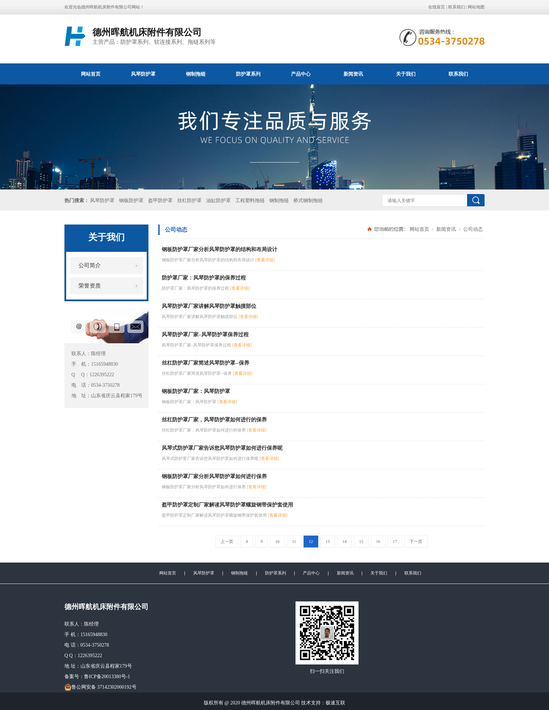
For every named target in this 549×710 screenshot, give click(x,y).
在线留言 (436, 7)
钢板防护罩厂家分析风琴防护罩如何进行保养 (214, 476)
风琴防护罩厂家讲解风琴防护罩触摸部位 (209, 306)
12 (311, 541)
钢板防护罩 (131, 200)
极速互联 (335, 702)
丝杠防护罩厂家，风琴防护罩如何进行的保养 (214, 419)
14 (344, 541)
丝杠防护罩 (189, 200)
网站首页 (90, 74)
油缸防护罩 (218, 200)
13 (328, 541)
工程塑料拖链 (250, 200)
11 (294, 541)
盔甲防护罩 (160, 200)
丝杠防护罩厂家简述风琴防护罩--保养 (205, 363)
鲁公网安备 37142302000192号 (100, 687)
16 (378, 541)
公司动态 (472, 229)
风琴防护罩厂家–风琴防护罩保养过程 (205, 334)
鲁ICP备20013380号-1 (107, 676)
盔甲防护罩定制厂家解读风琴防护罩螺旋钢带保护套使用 (227, 505)
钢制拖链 (196, 74)
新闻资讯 (353, 74)
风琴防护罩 (143, 74)
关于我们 (406, 74)
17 (395, 541)
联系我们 (456, 7)
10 (277, 541)
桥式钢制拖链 (308, 200)
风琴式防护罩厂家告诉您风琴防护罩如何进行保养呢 (222, 448)
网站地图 (476, 7)
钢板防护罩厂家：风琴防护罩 (196, 391)
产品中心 (301, 74)
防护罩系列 (248, 74)
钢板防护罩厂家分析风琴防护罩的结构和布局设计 (219, 249)
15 (361, 541)
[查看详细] (265, 259)
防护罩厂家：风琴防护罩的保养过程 (204, 278)
